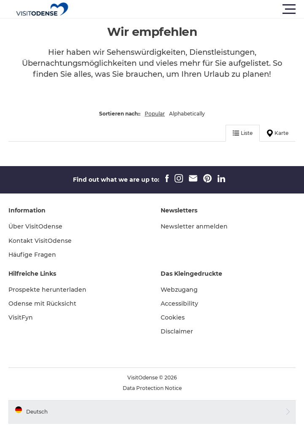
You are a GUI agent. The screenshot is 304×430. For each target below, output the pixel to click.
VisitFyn (20, 317)
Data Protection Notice (152, 388)
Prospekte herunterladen (47, 289)
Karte (277, 133)
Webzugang (179, 289)
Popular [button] (155, 113)
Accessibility (179, 303)
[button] (190, 9)
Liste (243, 133)
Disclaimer (177, 331)
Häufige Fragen (32, 254)
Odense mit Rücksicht (42, 303)
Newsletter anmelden (194, 226)
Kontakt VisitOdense (40, 241)
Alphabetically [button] (187, 113)
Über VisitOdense (35, 226)
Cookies (173, 317)
